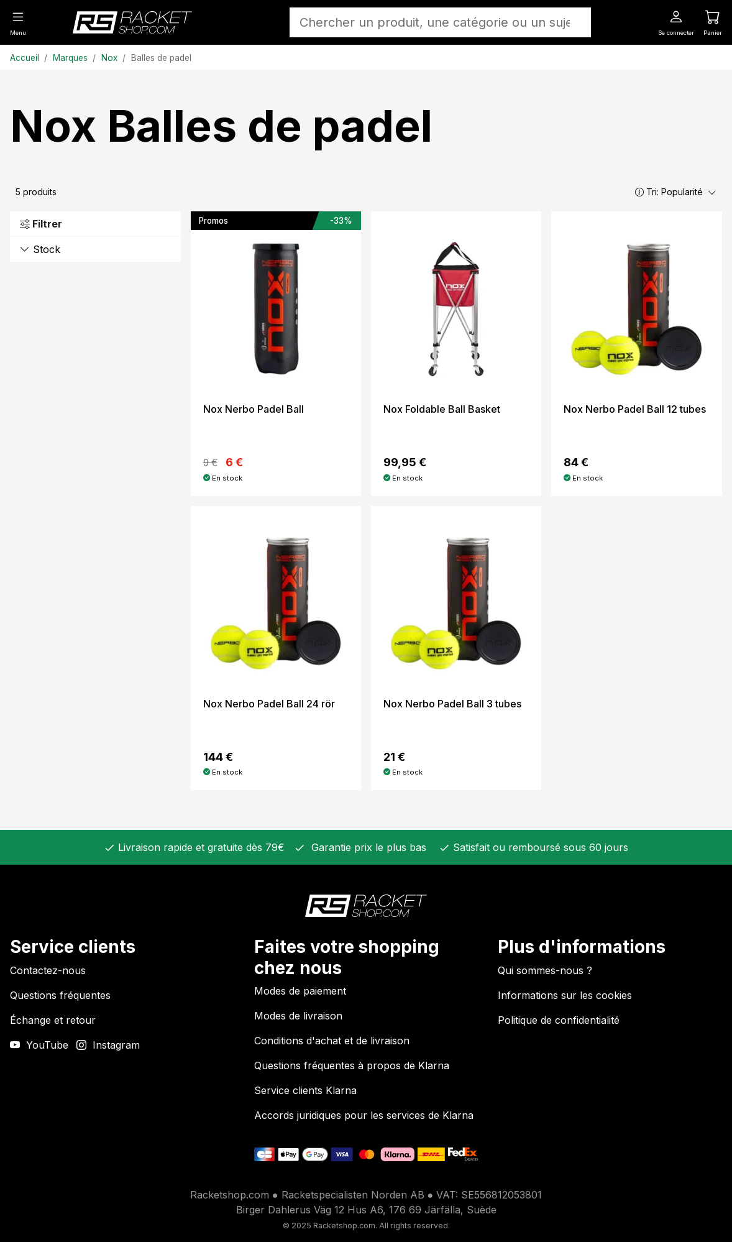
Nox (109, 58)
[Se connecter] (676, 21)
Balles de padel (161, 58)
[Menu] (18, 21)
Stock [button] (40, 249)
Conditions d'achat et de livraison (331, 1040)
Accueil (24, 58)
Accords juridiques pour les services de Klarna (364, 1115)
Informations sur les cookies (565, 995)
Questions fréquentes (60, 995)
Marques (70, 58)
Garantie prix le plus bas (365, 847)
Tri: (675, 191)
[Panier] (712, 21)
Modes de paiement (300, 991)
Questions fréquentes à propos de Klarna (351, 1065)
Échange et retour (53, 1020)
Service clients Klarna (305, 1090)
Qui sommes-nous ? (545, 970)
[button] (639, 191)
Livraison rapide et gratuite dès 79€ (200, 847)
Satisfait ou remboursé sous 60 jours (539, 847)
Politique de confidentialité (559, 1020)
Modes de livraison (298, 1016)
